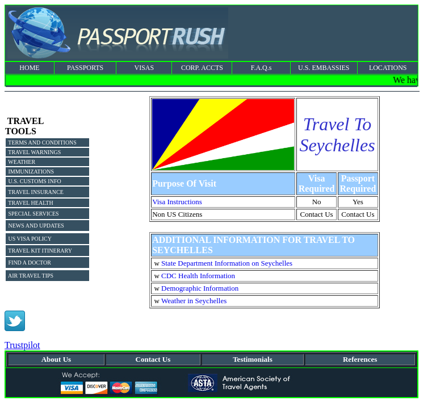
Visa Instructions (177, 201)
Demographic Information (199, 288)
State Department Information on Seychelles (226, 263)
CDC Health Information (198, 275)
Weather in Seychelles (194, 300)
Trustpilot (22, 345)
